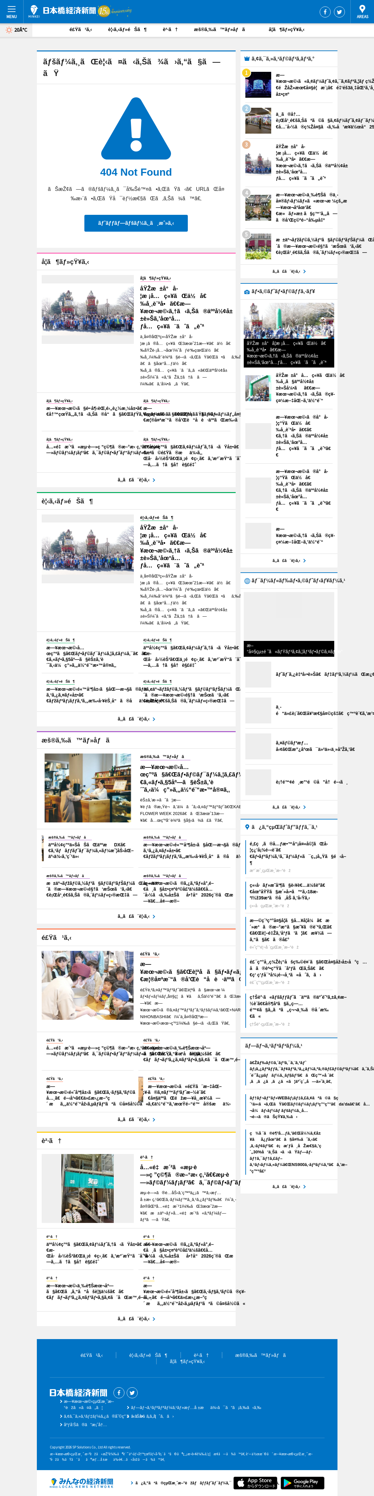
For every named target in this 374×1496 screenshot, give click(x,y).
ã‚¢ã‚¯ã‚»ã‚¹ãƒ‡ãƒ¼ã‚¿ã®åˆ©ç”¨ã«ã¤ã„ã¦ (110, 1416)
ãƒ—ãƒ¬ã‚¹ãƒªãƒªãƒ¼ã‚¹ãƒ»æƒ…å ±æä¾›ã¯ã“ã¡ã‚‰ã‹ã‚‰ (196, 1407)
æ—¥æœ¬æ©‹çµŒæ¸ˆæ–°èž (62, 11)
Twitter (339, 11)
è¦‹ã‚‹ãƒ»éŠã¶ (127, 29)
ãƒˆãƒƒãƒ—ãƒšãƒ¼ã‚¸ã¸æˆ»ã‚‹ (136, 223)
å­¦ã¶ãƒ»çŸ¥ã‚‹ (287, 29)
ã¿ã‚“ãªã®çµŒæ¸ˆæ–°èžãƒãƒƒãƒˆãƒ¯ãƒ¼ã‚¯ (81, 1483)
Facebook (325, 11)
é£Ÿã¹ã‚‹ (80, 29)
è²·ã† (170, 29)
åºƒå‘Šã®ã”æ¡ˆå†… (85, 1424)
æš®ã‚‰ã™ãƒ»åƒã (223, 29)
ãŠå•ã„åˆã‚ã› (152, 1416)
